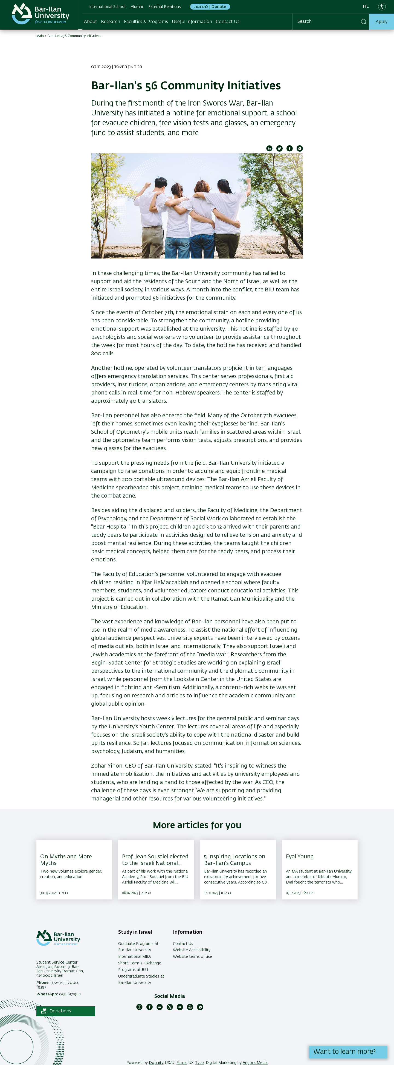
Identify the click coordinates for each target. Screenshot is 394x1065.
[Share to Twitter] (279, 150)
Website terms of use (192, 957)
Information (187, 932)
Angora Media (255, 1063)
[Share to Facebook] (289, 150)
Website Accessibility (191, 950)
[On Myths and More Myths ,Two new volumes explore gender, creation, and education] (74, 869)
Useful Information (192, 21)
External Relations (164, 7)
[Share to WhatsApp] (300, 150)
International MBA (134, 957)
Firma (181, 1063)
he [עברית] (366, 6)
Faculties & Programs (146, 21)
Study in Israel (135, 932)
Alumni (137, 7)
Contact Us (227, 21)
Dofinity (156, 1063)
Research (110, 21)
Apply (381, 21)
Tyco (199, 1063)
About (90, 21)
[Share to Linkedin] (269, 150)
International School (107, 7)
